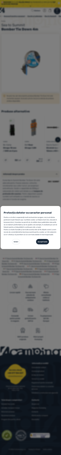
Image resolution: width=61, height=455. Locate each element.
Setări (16, 242)
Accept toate (42, 242)
